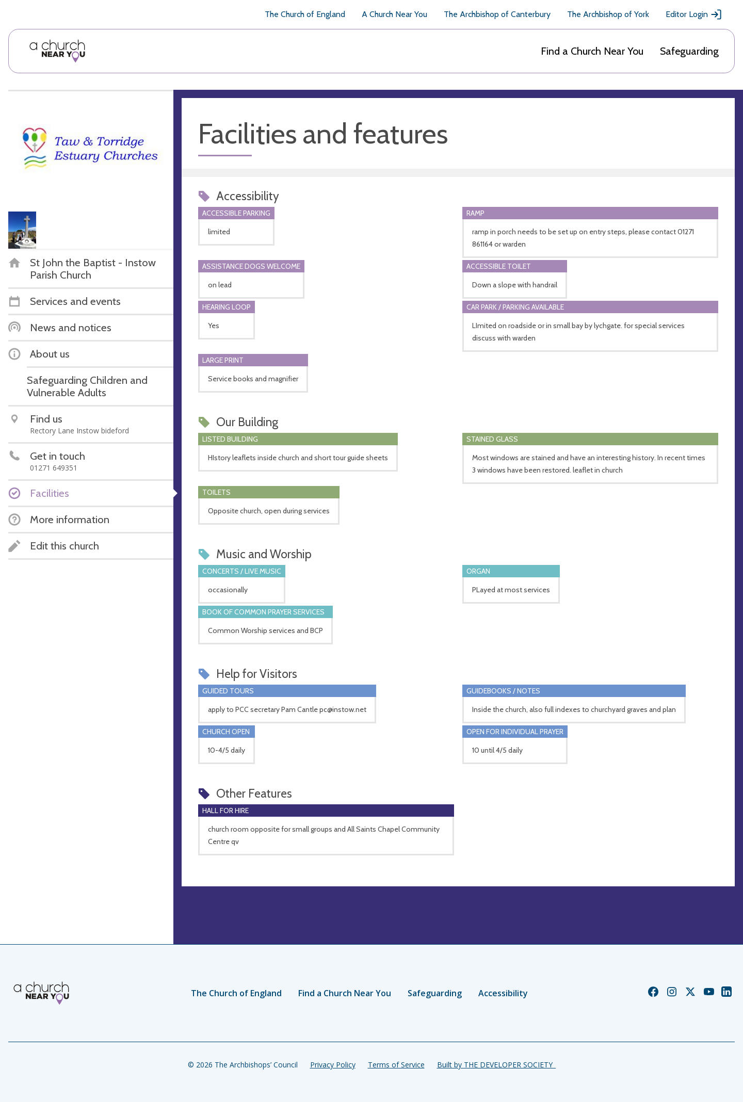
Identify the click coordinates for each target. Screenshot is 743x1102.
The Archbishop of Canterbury (497, 14)
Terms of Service (396, 1064)
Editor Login (694, 14)
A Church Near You (394, 14)
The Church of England (305, 14)
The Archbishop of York (608, 14)
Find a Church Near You (592, 51)
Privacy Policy (333, 1064)
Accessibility (503, 993)
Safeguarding (689, 51)
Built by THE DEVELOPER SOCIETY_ (496, 1064)
